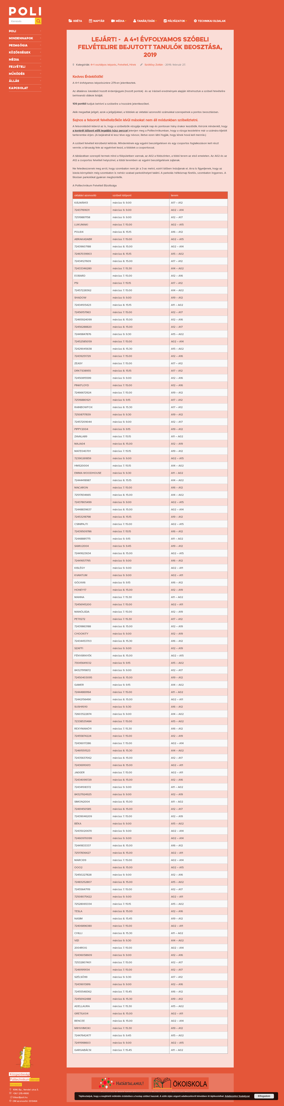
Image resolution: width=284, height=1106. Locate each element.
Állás (25, 81)
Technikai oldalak (210, 21)
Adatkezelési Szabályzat (237, 1096)
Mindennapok (25, 38)
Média (25, 59)
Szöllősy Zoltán (154, 64)
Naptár (96, 21)
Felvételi (25, 67)
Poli (25, 31)
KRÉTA (75, 21)
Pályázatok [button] (175, 21)
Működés (25, 74)
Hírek (132, 64)
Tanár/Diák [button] (145, 21)
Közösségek (25, 52)
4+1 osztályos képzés (103, 64)
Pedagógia (25, 45)
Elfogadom (264, 1096)
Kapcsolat (25, 88)
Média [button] (118, 21)
